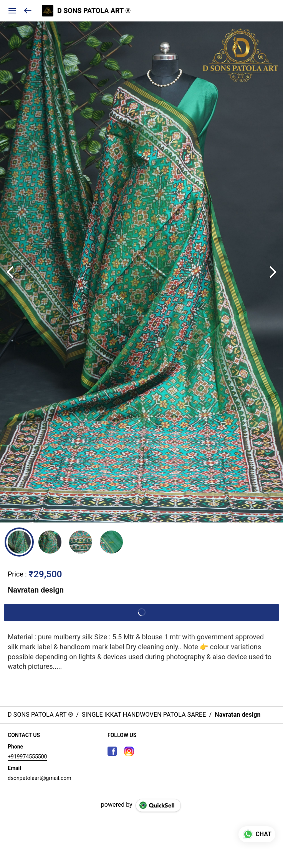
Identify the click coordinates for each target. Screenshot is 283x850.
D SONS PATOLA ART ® (94, 11)
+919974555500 (27, 756)
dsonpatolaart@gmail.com (39, 778)
